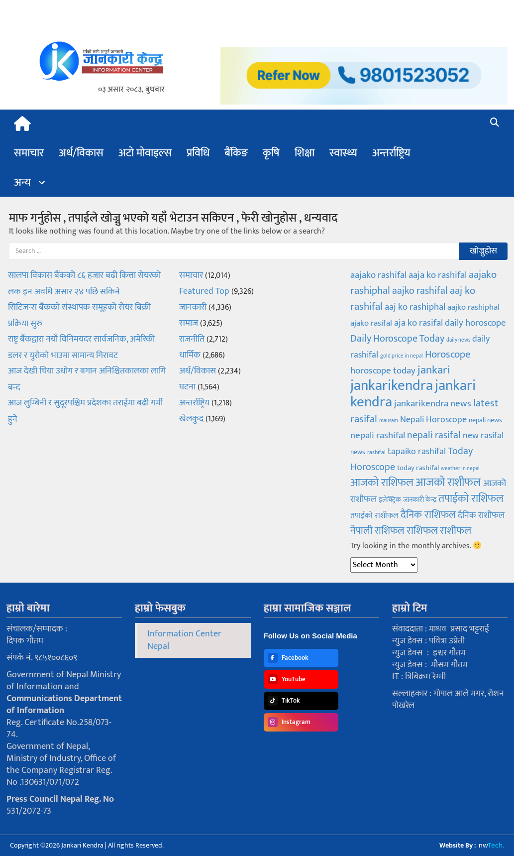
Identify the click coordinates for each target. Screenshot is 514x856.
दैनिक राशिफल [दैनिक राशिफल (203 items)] (428, 514)
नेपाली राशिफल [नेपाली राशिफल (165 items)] (377, 531)
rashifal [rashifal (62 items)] (376, 452)
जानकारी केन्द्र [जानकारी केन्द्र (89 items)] (419, 500)
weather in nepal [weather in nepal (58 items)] (460, 468)
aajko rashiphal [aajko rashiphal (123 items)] (473, 307)
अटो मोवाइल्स (145, 153)
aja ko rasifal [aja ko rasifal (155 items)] (418, 323)
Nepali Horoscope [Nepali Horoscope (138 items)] (433, 419)
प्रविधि (198, 153)
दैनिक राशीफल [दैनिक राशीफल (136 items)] (481, 515)
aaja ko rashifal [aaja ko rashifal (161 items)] (438, 275)
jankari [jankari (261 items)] (433, 370)
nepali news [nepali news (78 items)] (485, 420)
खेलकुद (191, 418)
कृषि (271, 153)
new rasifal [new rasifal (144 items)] (483, 435)
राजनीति (192, 339)
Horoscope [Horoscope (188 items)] (448, 354)
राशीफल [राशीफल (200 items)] (455, 530)
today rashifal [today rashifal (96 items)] (418, 468)
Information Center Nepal (184, 640)
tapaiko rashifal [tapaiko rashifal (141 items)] (417, 451)
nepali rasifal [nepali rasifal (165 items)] (434, 435)
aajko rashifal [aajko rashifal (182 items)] (420, 290)
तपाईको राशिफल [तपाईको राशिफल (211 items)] (471, 498)
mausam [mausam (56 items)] (388, 420)
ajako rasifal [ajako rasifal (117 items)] (371, 323)
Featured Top (204, 291)
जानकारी (192, 307)
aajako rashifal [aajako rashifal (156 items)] (378, 275)
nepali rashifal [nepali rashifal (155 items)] (377, 435)
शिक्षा (304, 153)
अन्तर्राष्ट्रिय (391, 153)
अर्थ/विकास (81, 153)
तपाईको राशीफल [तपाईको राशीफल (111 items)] (374, 515)
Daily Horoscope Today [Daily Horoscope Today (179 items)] (397, 338)
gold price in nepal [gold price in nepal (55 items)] (401, 356)
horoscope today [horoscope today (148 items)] (382, 370)
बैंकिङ (236, 153)
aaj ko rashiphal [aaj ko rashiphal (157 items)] (415, 307)
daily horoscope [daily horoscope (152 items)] (475, 323)
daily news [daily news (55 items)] (458, 340)
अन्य (22, 182)
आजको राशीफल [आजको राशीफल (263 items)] (448, 482)
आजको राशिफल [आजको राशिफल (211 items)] (381, 483)
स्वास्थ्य (343, 153)
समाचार (29, 153)
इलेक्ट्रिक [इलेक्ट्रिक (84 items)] (390, 499)
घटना (187, 386)
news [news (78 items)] (357, 452)
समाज (188, 323)
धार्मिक (190, 355)
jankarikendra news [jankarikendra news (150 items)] (432, 403)
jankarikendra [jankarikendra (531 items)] (391, 385)
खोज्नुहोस (483, 251)
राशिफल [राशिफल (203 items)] (422, 530)
